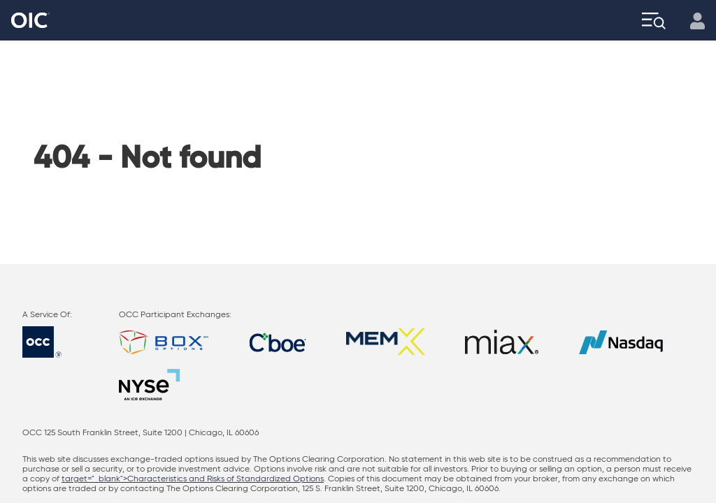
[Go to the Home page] (30, 21)
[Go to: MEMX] (385, 342)
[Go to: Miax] (501, 342)
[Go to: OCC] (54, 342)
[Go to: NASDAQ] (621, 342)
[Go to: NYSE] (149, 384)
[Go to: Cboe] (277, 342)
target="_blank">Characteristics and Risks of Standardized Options (193, 479)
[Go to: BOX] (163, 342)
